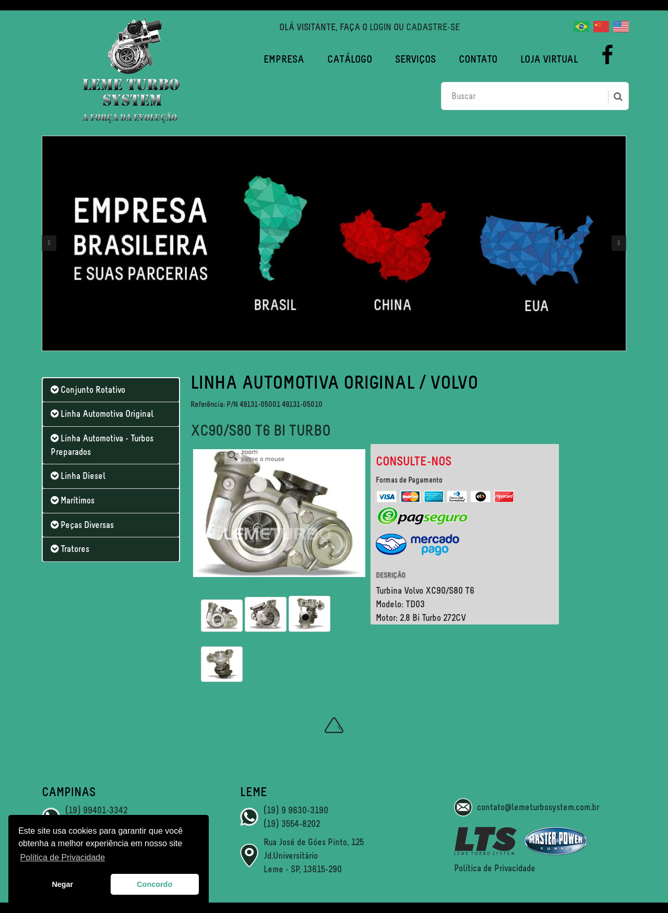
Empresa (284, 59)
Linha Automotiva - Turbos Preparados (102, 445)
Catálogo (349, 59)
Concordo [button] (154, 884)
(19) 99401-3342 (96, 810)
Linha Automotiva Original (102, 413)
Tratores (70, 549)
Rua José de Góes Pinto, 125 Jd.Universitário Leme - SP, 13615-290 (314, 855)
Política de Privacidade (494, 868)
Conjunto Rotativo (88, 389)
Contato (478, 59)
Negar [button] (62, 884)
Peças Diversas (82, 525)
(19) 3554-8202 (292, 824)
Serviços (415, 59)
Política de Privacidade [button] (62, 857)
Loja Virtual (549, 59)
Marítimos (72, 500)
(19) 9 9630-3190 (296, 810)
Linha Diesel (78, 476)
